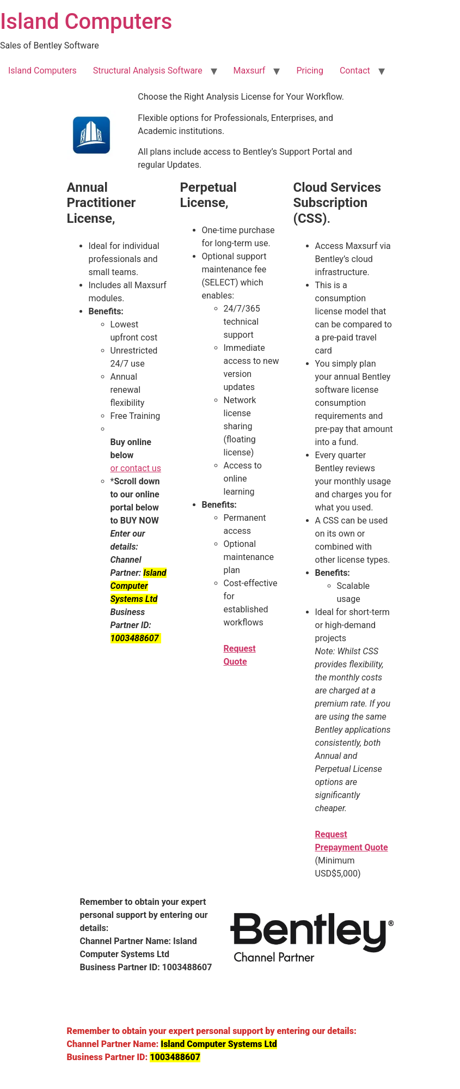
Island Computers (86, 21)
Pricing (309, 70)
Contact (355, 70)
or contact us (136, 468)
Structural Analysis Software (148, 70)
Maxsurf (250, 70)
